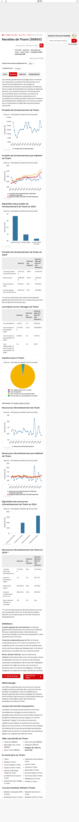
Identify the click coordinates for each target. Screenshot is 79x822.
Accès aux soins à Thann (34, 776)
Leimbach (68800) (11, 742)
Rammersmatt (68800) (33, 742)
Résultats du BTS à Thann (34, 797)
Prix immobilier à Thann (12, 765)
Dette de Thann (11, 676)
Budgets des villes (11, 35)
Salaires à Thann (10, 762)
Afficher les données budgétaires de (14, 63)
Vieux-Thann (25, 52)
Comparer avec (7, 68)
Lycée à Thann (30, 764)
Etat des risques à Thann (34, 773)
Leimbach (26, 50)
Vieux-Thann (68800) (12, 750)
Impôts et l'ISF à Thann (12, 767)
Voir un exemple (72, 44)
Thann (29, 35)
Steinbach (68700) (32, 745)
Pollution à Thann (31, 781)
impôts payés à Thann (21, 403)
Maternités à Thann (32, 770)
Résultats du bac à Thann (13, 797)
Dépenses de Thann (33, 676)
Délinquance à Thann (32, 778)
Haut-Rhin (22, 35)
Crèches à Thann (31, 767)
